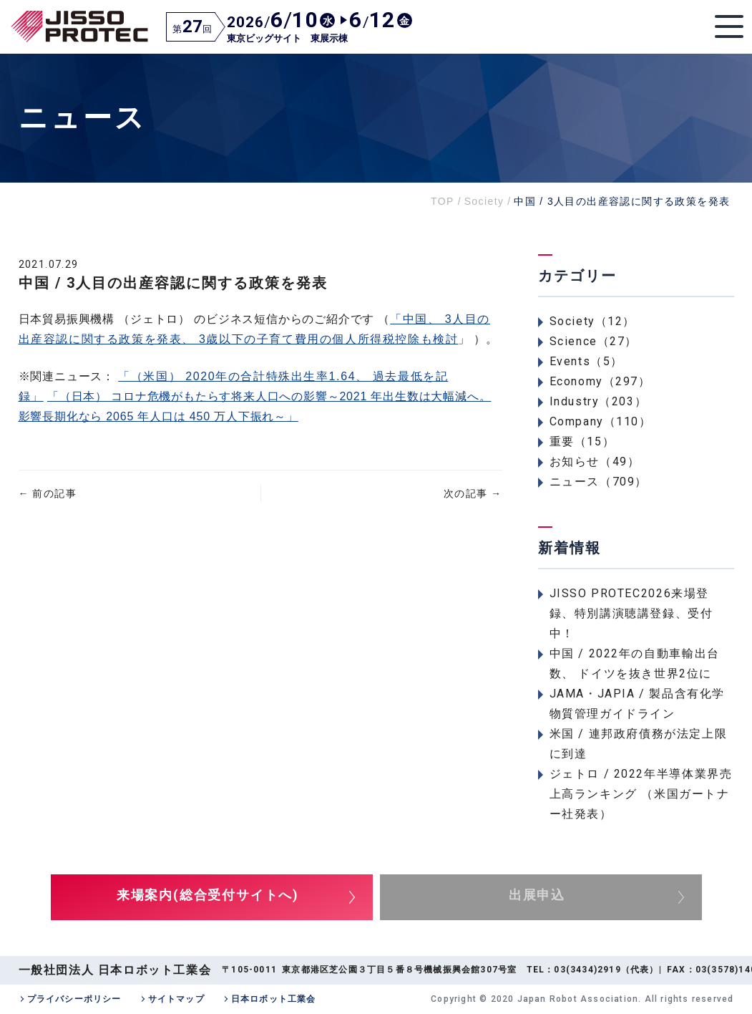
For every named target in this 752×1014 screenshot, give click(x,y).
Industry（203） (599, 401)
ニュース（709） (599, 481)
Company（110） (601, 421)
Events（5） (586, 361)
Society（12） (593, 321)
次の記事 (473, 493)
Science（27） (594, 341)
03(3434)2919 (587, 970)
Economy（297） (600, 381)
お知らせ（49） (595, 461)
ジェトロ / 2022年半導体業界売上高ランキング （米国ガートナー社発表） (641, 794)
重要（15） (582, 441)
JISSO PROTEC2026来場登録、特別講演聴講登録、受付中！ (631, 613)
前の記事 (48, 493)
